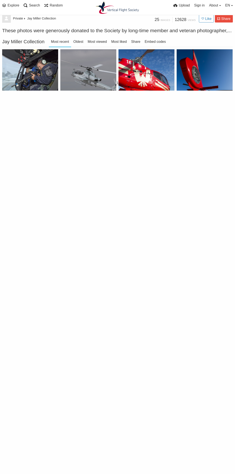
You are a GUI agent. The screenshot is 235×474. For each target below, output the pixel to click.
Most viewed (97, 41)
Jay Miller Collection (41, 18)
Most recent (60, 41)
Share (135, 41)
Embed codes (155, 41)
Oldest (78, 41)
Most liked (119, 41)
